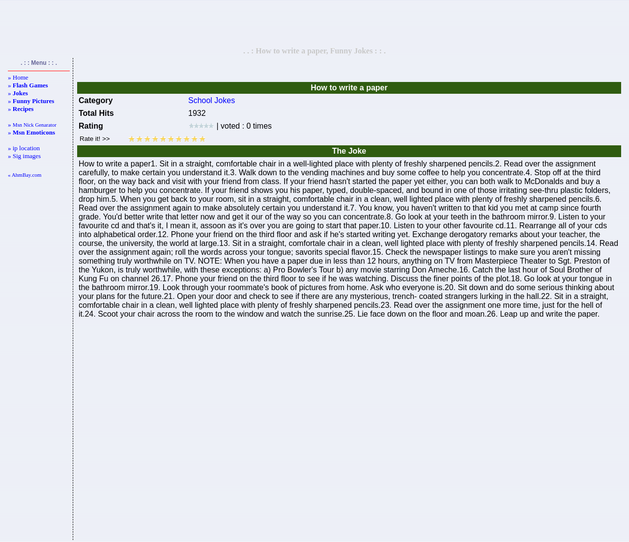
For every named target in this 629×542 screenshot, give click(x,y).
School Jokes (211, 100)
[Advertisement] (314, 23)
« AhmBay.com (24, 175)
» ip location (24, 148)
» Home (18, 77)
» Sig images (24, 156)
